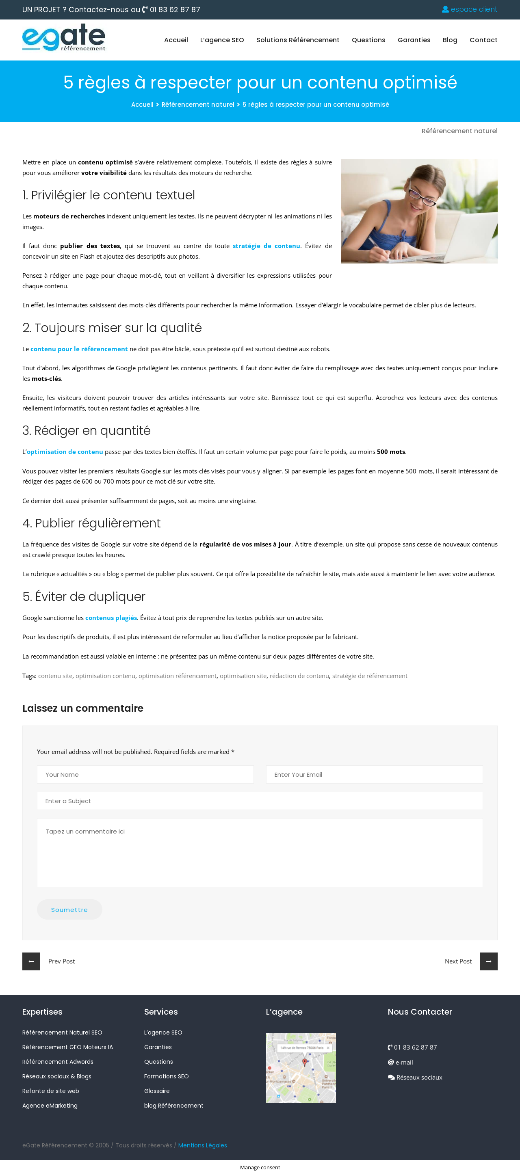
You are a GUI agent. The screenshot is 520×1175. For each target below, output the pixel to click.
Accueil (176, 40)
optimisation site (243, 676)
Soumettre (69, 909)
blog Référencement (174, 1106)
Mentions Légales (202, 1145)
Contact (484, 40)
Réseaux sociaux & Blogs (56, 1076)
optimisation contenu (105, 676)
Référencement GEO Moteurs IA (67, 1047)
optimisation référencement (178, 676)
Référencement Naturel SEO (62, 1032)
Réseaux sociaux (415, 1077)
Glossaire (157, 1091)
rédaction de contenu (299, 676)
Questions (369, 40)
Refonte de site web (50, 1091)
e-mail (400, 1062)
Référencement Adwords (57, 1062)
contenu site (55, 676)
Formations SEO (166, 1076)
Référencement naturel (198, 104)
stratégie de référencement (369, 676)
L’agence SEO (222, 40)
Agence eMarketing (50, 1106)
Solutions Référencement (298, 40)
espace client (470, 9)
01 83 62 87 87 (171, 10)
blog (450, 40)
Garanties (414, 40)
